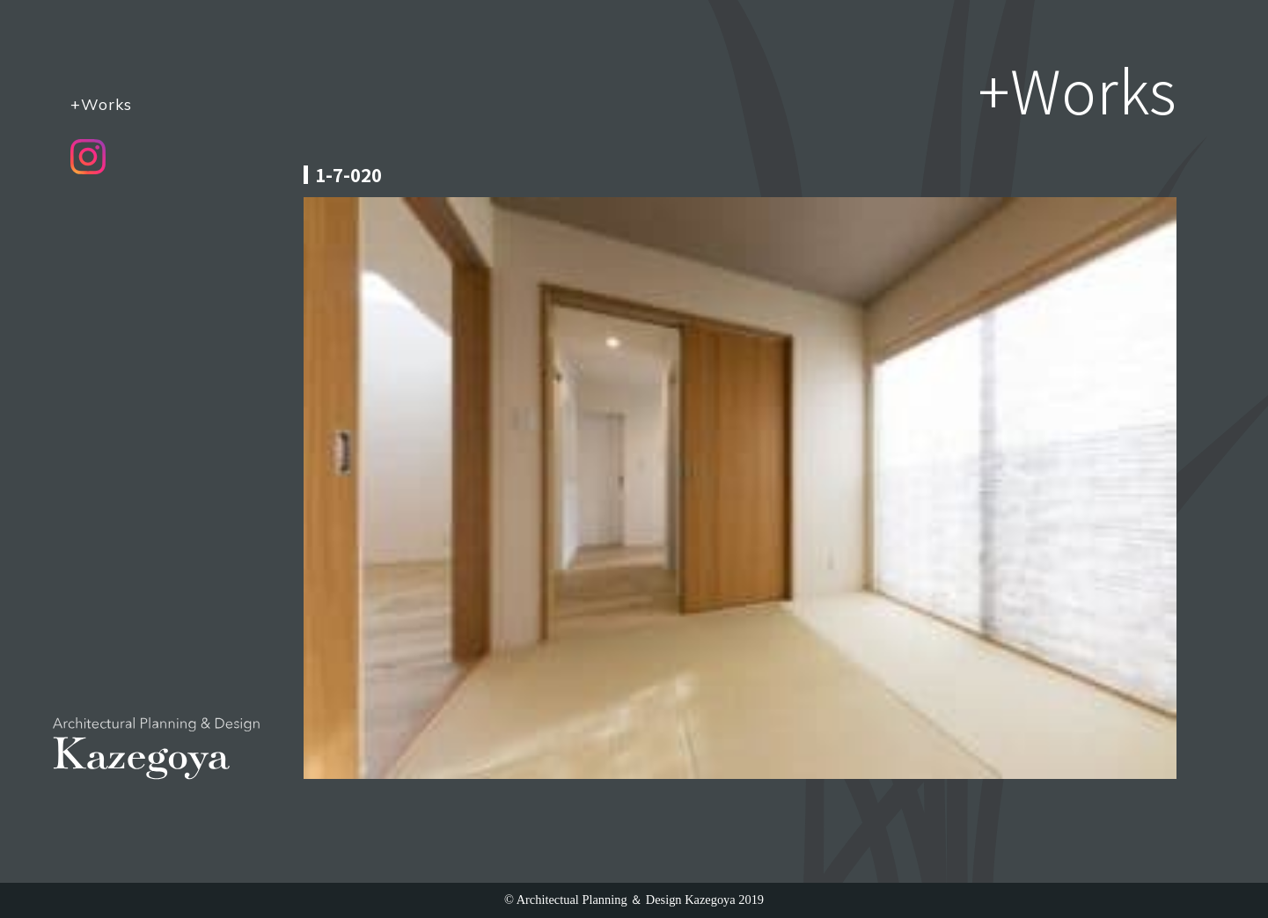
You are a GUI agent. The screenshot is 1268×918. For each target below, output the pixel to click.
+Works (101, 104)
